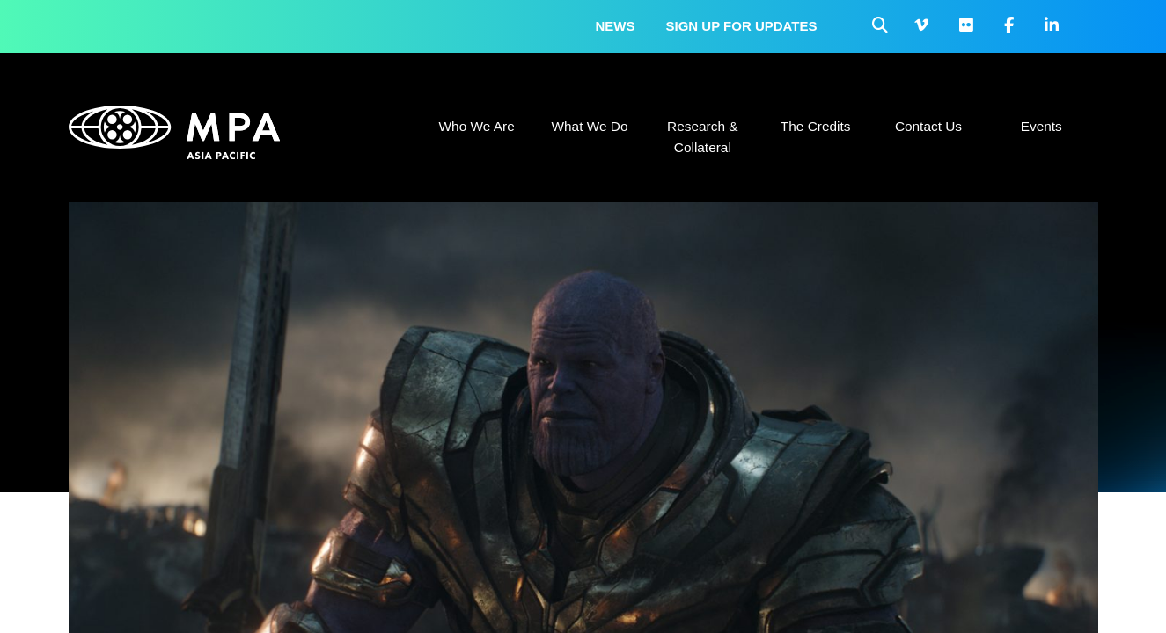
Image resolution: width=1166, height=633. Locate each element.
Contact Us (928, 126)
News (615, 25)
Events (1041, 126)
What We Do (589, 126)
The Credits (816, 126)
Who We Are (477, 126)
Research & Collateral (702, 137)
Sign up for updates (742, 25)
